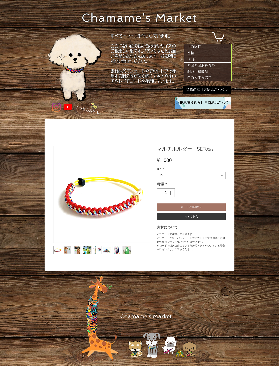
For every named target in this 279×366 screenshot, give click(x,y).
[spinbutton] (166, 193)
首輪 (190, 53)
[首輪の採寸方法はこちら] (207, 90)
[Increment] (171, 193)
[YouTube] (68, 107)
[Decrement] (161, 193)
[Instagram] (56, 107)
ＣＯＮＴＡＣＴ (199, 78)
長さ (160, 168)
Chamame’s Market (139, 17)
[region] (203, 103)
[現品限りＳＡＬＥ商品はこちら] (204, 103)
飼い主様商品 (197, 71)
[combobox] (191, 175)
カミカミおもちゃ (201, 65)
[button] (218, 36)
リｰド (191, 59)
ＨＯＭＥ (194, 47)
